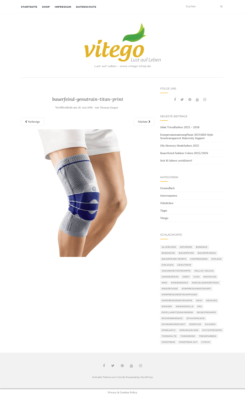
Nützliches (166, 203)
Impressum (63, 6)
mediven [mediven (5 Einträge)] (211, 300)
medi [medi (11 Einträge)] (199, 300)
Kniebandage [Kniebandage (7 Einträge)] (179, 282)
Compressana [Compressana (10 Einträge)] (199, 259)
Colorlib (120, 377)
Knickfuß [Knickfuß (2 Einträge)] (209, 276)
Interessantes (168, 195)
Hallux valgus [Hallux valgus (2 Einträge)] (204, 271)
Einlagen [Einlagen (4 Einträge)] (168, 265)
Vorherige (32, 121)
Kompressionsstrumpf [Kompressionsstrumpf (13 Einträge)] (196, 288)
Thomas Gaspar (109, 107)
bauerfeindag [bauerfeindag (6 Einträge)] (207, 253)
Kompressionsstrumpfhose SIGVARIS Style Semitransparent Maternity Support (186, 136)
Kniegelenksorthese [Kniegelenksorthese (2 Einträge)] (205, 282)
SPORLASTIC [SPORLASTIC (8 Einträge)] (169, 330)
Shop (46, 6)
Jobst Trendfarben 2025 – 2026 (179, 127)
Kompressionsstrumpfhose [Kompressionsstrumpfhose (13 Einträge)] (179, 294)
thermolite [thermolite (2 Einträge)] (169, 336)
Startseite (29, 6)
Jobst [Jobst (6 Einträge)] (186, 276)
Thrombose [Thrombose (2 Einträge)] (187, 336)
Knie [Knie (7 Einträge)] (164, 282)
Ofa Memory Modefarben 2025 (179, 145)
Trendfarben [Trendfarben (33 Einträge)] (207, 336)
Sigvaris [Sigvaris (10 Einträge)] (210, 324)
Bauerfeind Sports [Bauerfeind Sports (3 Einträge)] (174, 259)
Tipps (163, 210)
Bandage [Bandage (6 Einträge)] (201, 247)
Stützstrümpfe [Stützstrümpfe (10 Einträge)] (212, 330)
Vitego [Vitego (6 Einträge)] (205, 342)
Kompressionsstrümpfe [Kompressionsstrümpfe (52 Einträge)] (177, 300)
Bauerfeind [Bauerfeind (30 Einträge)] (186, 253)
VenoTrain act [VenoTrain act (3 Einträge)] (188, 342)
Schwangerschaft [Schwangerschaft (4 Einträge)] (173, 324)
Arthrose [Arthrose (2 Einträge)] (186, 247)
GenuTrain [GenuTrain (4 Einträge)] (184, 265)
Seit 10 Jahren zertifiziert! (176, 160)
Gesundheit (167, 188)
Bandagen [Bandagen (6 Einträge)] (168, 253)
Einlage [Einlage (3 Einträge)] (217, 259)
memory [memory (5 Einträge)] (167, 306)
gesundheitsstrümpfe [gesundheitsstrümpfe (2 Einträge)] (176, 271)
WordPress (146, 377)
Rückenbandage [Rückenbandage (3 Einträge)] (172, 318)
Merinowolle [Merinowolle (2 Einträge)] (185, 306)
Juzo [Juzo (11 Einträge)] (197, 276)
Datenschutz (86, 6)
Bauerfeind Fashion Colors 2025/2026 (184, 153)
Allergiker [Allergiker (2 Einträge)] (169, 247)
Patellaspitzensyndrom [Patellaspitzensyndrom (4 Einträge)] (177, 312)
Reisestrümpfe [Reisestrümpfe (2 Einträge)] (206, 312)
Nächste (144, 121)
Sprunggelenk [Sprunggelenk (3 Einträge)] (189, 330)
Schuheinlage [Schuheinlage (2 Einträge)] (196, 318)
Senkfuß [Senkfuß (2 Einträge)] (195, 324)
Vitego (164, 218)
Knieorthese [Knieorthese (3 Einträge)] (170, 288)
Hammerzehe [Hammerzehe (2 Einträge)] (170, 276)
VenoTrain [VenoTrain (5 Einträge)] (168, 342)
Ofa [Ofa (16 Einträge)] (199, 306)
